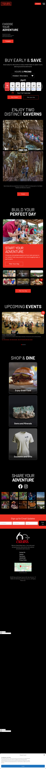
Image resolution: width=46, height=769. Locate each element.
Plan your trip (31, 97)
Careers (21, 554)
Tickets (8, 41)
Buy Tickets (14, 97)
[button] (44, 755)
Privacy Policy (23, 560)
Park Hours (22, 556)
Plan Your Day (14, 264)
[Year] (5, 633)
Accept (23, 766)
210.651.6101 (22, 558)
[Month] (3, 631)
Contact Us (22, 552)
